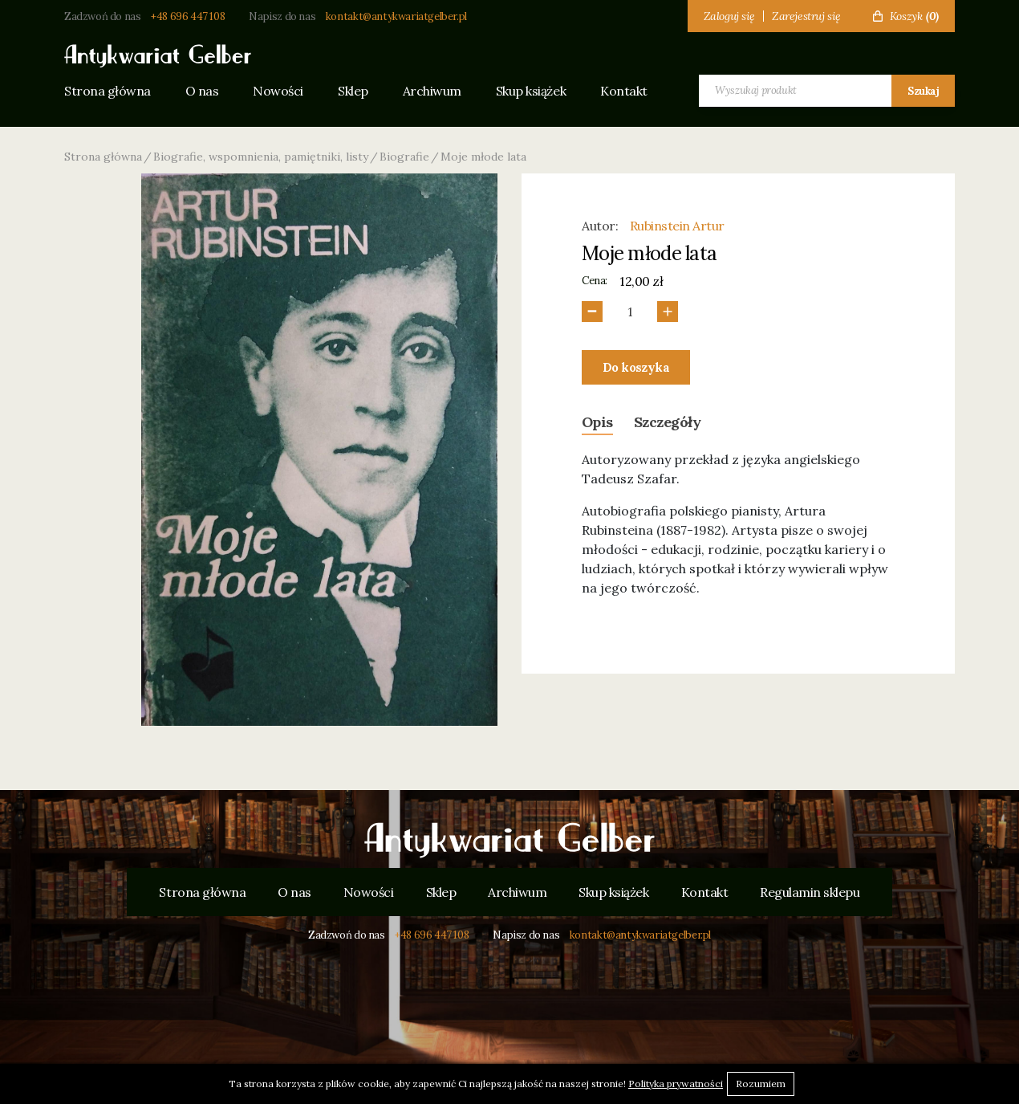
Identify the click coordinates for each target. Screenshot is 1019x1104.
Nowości (278, 91)
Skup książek (531, 91)
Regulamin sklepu (809, 892)
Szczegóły (667, 422)
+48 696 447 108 (188, 16)
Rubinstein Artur (677, 226)
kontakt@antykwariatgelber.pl (396, 16)
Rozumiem (761, 1084)
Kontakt (624, 91)
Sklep (353, 91)
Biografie (404, 156)
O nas (202, 91)
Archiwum (432, 91)
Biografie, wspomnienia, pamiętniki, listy (260, 156)
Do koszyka (636, 367)
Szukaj (923, 91)
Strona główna (107, 91)
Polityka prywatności (675, 1084)
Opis (597, 422)
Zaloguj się (729, 16)
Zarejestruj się (806, 16)
